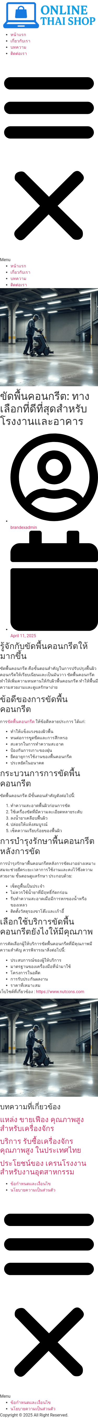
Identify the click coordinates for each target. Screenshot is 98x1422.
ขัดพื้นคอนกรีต (20, 721)
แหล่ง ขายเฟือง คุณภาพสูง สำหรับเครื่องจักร (42, 1124)
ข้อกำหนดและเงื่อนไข (30, 1183)
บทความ (18, 47)
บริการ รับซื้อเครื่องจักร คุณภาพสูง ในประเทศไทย (40, 1146)
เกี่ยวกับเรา (20, 40)
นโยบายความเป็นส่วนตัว (32, 1190)
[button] (49, 160)
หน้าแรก (18, 34)
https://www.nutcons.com (60, 991)
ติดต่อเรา (18, 53)
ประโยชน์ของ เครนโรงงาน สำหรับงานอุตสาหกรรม (43, 1168)
